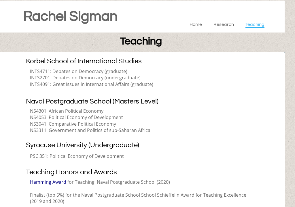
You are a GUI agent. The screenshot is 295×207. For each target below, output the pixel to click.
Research (223, 24)
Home (196, 24)
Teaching (254, 24)
